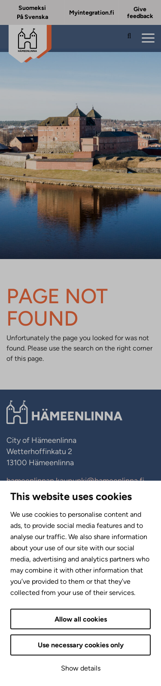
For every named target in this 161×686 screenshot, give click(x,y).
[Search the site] (129, 39)
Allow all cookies (81, 619)
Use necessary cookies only (81, 645)
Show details (80, 668)
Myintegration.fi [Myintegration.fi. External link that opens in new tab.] (91, 12)
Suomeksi (32, 8)
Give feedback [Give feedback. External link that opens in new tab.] (140, 13)
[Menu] (148, 38)
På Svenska (32, 17)
